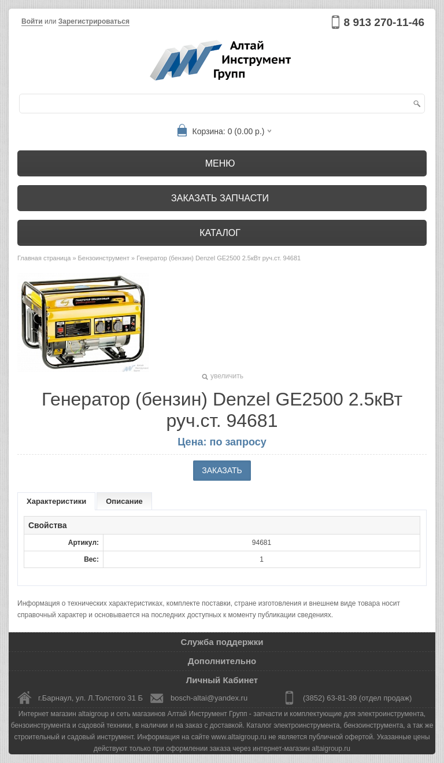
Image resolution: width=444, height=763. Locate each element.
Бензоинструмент (104, 258)
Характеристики (56, 501)
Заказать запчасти (220, 198)
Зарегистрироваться (94, 21)
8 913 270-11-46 (384, 22)
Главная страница (44, 258)
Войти (32, 21)
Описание (124, 501)
